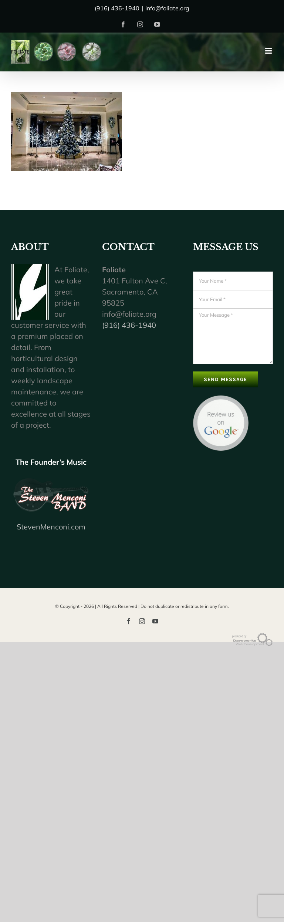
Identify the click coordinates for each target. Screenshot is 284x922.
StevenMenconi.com (51, 526)
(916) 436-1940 (129, 325)
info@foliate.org (167, 8)
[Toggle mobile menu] (269, 51)
